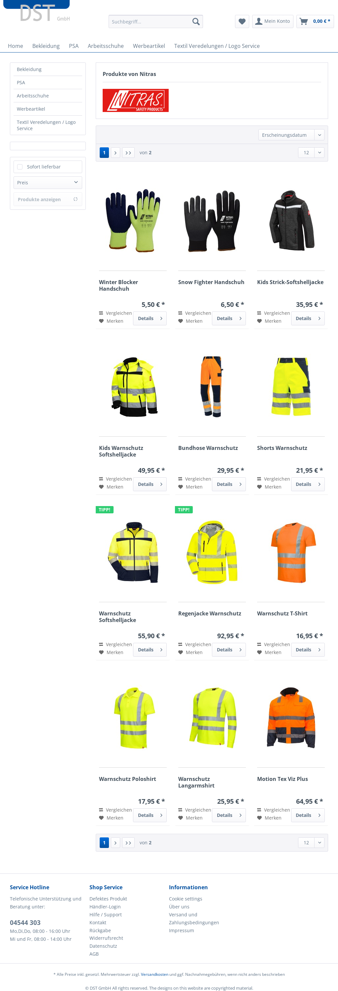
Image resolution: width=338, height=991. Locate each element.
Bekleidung (29, 69)
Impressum (181, 930)
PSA (21, 82)
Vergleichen (115, 313)
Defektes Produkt (108, 899)
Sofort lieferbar (44, 167)
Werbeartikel (31, 109)
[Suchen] (196, 21)
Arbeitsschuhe (33, 95)
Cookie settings (185, 899)
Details (150, 317)
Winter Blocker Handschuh (118, 285)
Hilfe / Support (105, 914)
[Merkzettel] (242, 21)
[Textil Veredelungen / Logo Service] (217, 46)
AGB (94, 954)
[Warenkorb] (315, 21)
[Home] (15, 46)
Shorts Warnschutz (282, 448)
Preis (22, 182)
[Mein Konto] (272, 21)
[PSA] (73, 46)
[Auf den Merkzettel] (111, 321)
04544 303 (25, 922)
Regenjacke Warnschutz (209, 613)
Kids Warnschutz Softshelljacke (121, 451)
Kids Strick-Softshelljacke (290, 282)
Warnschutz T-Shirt (282, 613)
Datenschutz (103, 946)
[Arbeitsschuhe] (105, 46)
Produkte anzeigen (48, 199)
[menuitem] (156, 24)
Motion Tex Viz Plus (282, 779)
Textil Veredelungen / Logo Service (46, 125)
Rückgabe (100, 930)
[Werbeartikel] (149, 46)
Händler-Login (105, 906)
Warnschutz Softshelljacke (117, 616)
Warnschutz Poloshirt (127, 779)
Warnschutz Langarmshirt (196, 782)
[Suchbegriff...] (156, 21)
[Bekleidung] (46, 46)
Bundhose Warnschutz (208, 448)
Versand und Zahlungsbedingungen (194, 918)
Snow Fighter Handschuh (211, 282)
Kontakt (97, 922)
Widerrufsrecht (106, 938)
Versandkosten (154, 974)
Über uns (179, 906)
